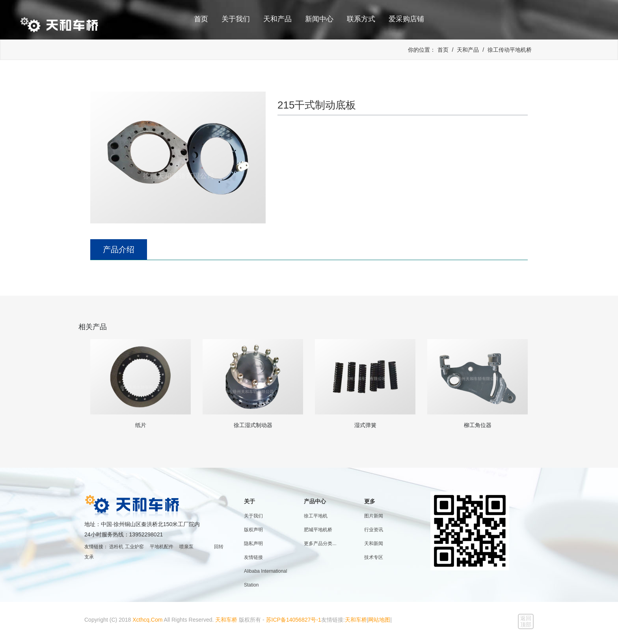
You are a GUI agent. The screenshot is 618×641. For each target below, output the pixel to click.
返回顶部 (525, 621)
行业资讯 (373, 529)
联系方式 (361, 19)
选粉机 (116, 546)
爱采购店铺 (406, 19)
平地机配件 (161, 546)
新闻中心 (319, 19)
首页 (201, 19)
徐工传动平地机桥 (510, 50)
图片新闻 (373, 516)
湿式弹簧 (365, 425)
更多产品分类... (320, 543)
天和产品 (277, 19)
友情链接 (253, 557)
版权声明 (253, 529)
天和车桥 (226, 620)
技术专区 (373, 557)
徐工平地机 (316, 516)
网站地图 (379, 620)
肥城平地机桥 (318, 529)
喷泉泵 (186, 546)
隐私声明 (253, 543)
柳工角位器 (477, 425)
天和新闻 (373, 543)
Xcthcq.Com (147, 620)
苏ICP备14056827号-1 (293, 620)
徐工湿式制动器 (253, 425)
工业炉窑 (134, 546)
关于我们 (236, 19)
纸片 (140, 425)
